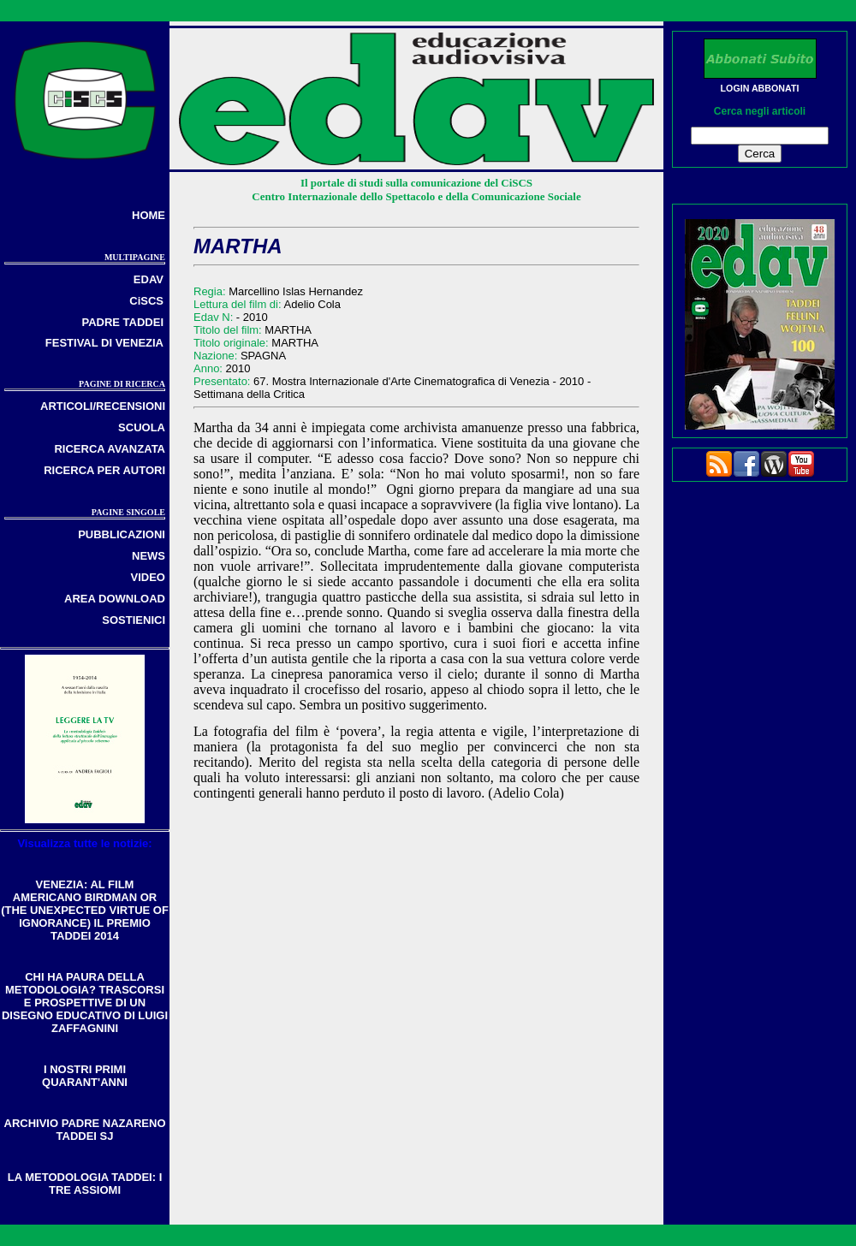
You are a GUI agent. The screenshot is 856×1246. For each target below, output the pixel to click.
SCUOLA (141, 427)
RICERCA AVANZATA (109, 448)
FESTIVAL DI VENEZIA (104, 342)
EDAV (148, 279)
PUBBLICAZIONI (121, 534)
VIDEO (148, 577)
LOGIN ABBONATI (760, 88)
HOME (148, 215)
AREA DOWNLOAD (114, 598)
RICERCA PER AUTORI (104, 470)
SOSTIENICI (133, 620)
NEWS (148, 555)
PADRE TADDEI (122, 322)
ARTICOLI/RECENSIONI (102, 406)
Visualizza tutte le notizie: (84, 843)
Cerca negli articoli (759, 111)
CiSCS (146, 300)
